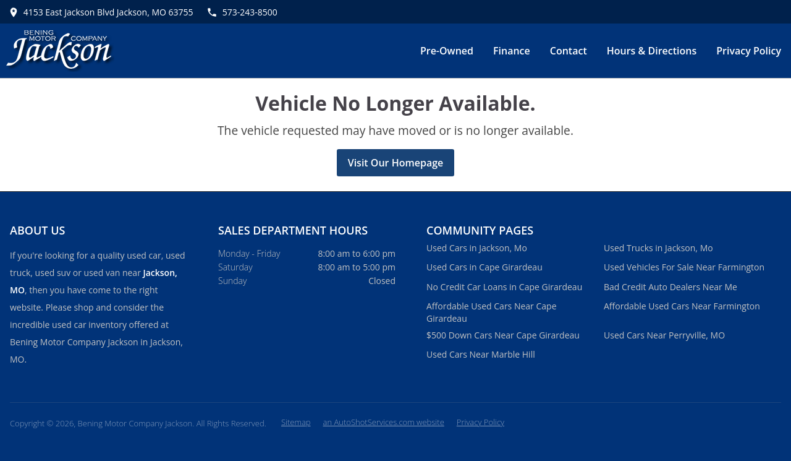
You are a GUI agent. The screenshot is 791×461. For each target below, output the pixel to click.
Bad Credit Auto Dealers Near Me (670, 287)
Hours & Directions (652, 51)
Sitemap (296, 422)
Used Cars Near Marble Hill (480, 354)
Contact (568, 51)
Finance (511, 51)
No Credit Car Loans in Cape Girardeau (504, 287)
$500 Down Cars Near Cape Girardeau (503, 335)
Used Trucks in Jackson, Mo (658, 248)
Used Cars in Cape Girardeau (484, 267)
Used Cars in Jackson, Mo (476, 248)
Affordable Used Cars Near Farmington (682, 306)
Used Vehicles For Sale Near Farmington (684, 267)
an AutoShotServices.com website (383, 422)
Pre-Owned (446, 51)
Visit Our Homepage (396, 163)
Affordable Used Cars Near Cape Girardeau (491, 312)
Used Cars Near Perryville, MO (664, 335)
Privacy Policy (748, 51)
